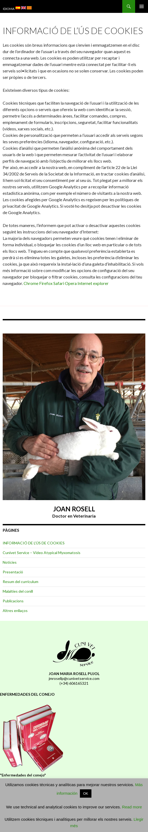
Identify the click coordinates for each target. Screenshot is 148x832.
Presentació (13, 572)
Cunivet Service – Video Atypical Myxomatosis (41, 552)
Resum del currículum (20, 581)
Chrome (31, 283)
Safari (59, 283)
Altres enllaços (15, 610)
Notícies (10, 562)
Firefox (46, 283)
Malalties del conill (18, 591)
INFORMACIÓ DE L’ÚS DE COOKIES (34, 543)
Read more (132, 807)
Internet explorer (93, 283)
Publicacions (13, 601)
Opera (71, 283)
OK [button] (85, 793)
